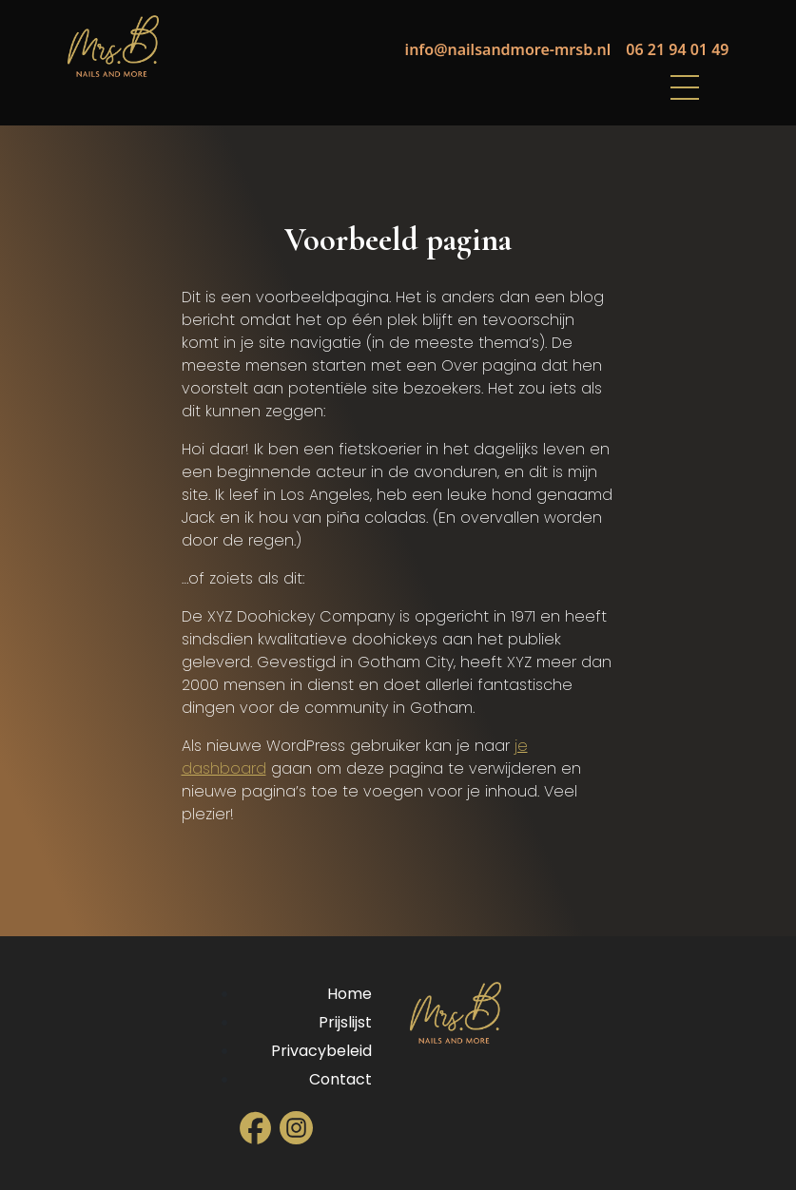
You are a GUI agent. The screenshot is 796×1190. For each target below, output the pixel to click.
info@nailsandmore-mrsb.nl (508, 49)
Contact (340, 1079)
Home (349, 994)
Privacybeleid (321, 1051)
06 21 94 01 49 (677, 49)
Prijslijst (345, 1022)
